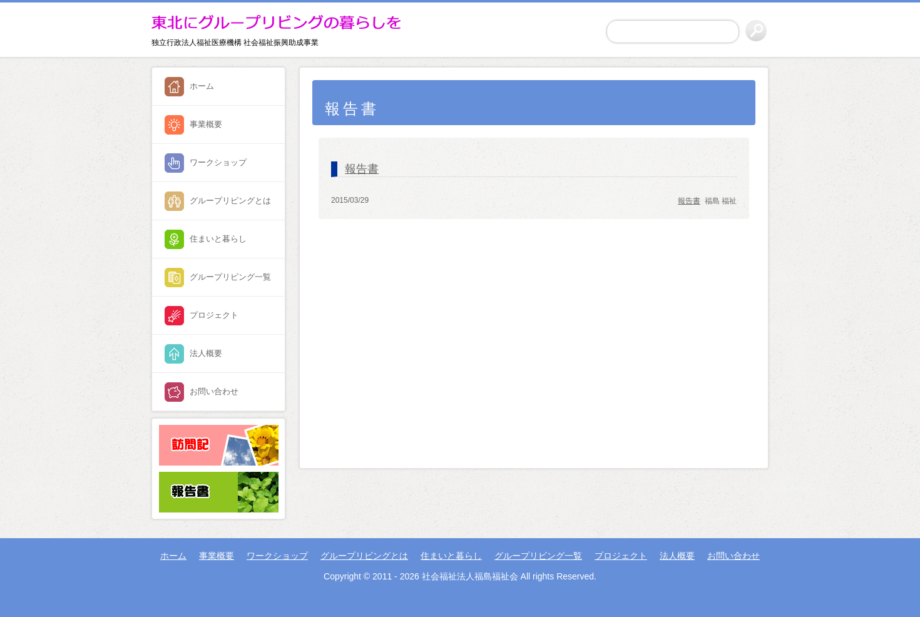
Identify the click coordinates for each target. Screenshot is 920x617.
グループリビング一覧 (230, 277)
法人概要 (206, 353)
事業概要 (206, 124)
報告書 (362, 169)
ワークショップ (218, 162)
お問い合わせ (214, 391)
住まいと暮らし (218, 238)
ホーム (202, 86)
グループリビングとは (230, 200)
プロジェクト (214, 315)
